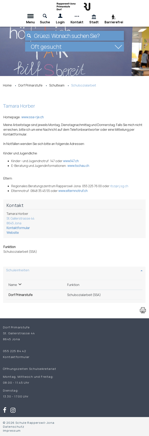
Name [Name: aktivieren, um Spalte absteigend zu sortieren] (12, 285)
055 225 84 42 (14, 351)
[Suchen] (29, 36)
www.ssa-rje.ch (34, 117)
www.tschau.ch (80, 166)
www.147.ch (73, 161)
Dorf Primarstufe (20, 295)
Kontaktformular (18, 228)
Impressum (12, 430)
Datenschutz (13, 426)
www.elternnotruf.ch (74, 191)
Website (15, 232)
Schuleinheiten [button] (17, 270)
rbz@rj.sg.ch (119, 186)
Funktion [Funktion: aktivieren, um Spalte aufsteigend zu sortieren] (73, 285)
